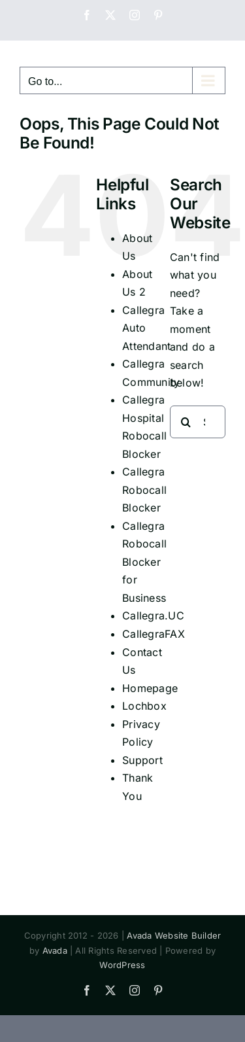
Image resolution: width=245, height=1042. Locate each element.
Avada (54, 950)
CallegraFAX (153, 633)
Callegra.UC (153, 615)
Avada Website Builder (174, 935)
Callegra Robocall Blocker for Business (144, 561)
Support (142, 760)
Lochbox (144, 705)
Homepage (150, 688)
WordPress (122, 965)
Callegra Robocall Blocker (144, 489)
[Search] (186, 422)
